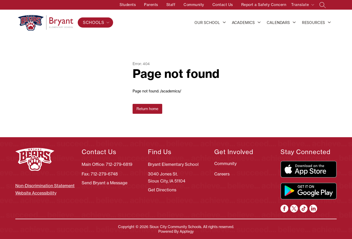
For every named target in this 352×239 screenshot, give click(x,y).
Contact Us (222, 4)
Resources (313, 22)
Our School (207, 22)
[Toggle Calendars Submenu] (294, 22)
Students (128, 4)
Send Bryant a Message (104, 182)
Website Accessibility (35, 193)
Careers (222, 174)
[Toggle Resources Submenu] (329, 22)
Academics (243, 22)
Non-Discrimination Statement (45, 185)
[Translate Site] (302, 5)
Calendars (278, 22)
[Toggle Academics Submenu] (259, 22)
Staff (170, 4)
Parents (151, 4)
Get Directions (162, 189)
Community (194, 4)
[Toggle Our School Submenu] (224, 22)
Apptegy (187, 231)
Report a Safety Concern (263, 4)
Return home (147, 108)
